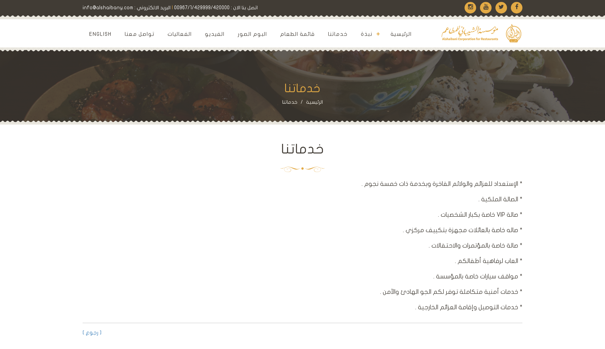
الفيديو (215, 34)
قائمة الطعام (297, 34)
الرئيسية (401, 34)
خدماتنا (338, 34)
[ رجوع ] (92, 333)
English (100, 34)
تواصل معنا (139, 34)
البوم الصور (252, 34)
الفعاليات (179, 34)
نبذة (366, 34)
